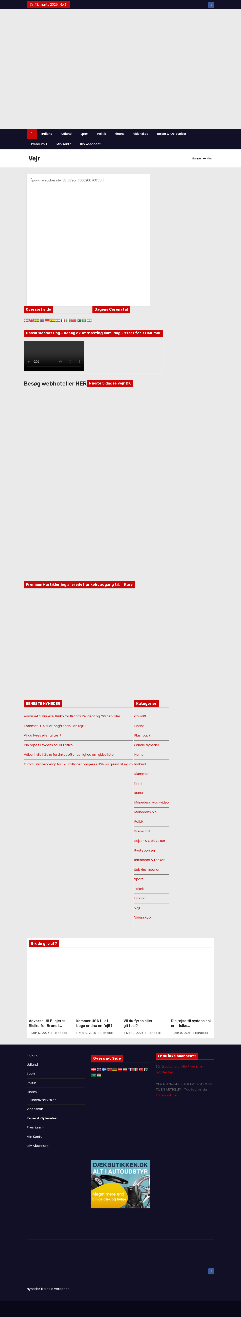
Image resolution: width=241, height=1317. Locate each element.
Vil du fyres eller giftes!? (42, 735)
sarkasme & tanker (149, 860)
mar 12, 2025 (40, 1033)
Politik (101, 134)
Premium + (39, 144)
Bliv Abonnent (90, 144)
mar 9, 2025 (88, 1033)
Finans (119, 134)
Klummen (141, 773)
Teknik (139, 888)
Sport (85, 134)
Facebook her (167, 1095)
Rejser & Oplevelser (171, 134)
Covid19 (140, 716)
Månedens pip (145, 812)
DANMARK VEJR (110, 406)
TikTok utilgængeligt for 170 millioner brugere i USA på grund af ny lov (78, 764)
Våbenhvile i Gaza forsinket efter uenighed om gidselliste (69, 754)
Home (196, 158)
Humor (139, 754)
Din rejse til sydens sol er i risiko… (49, 745)
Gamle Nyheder (146, 745)
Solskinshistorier (147, 869)
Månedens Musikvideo (151, 802)
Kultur (139, 793)
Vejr (137, 908)
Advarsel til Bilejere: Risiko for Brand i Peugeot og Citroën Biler (72, 716)
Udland (66, 134)
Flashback (142, 735)
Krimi (138, 783)
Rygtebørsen (144, 850)
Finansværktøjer (43, 1100)
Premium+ (142, 831)
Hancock (59, 1033)
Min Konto (64, 144)
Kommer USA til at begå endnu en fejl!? (55, 726)
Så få (160, 1066)
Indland (46, 134)
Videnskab (141, 134)
